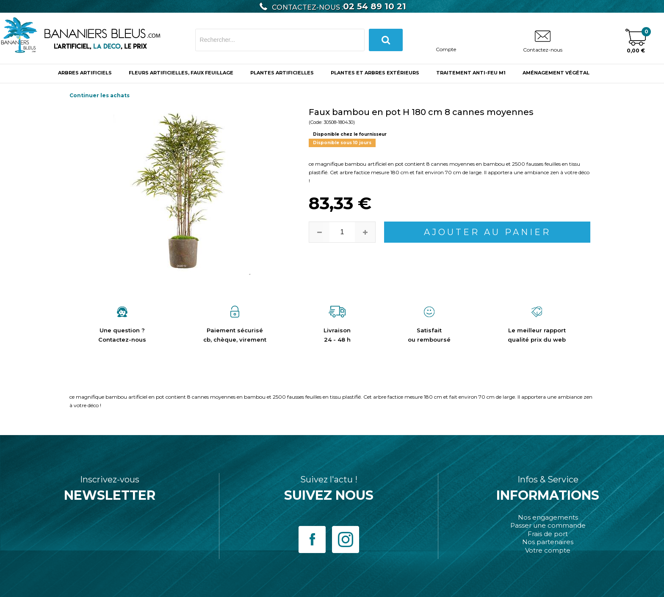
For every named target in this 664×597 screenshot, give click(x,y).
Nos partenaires (547, 542)
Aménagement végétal (556, 73)
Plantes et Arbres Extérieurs (375, 73)
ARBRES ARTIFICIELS (85, 73)
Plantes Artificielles (282, 73)
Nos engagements (548, 517)
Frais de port (548, 534)
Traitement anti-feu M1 (471, 73)
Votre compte (547, 550)
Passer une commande (548, 525)
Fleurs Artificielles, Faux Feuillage (181, 73)
